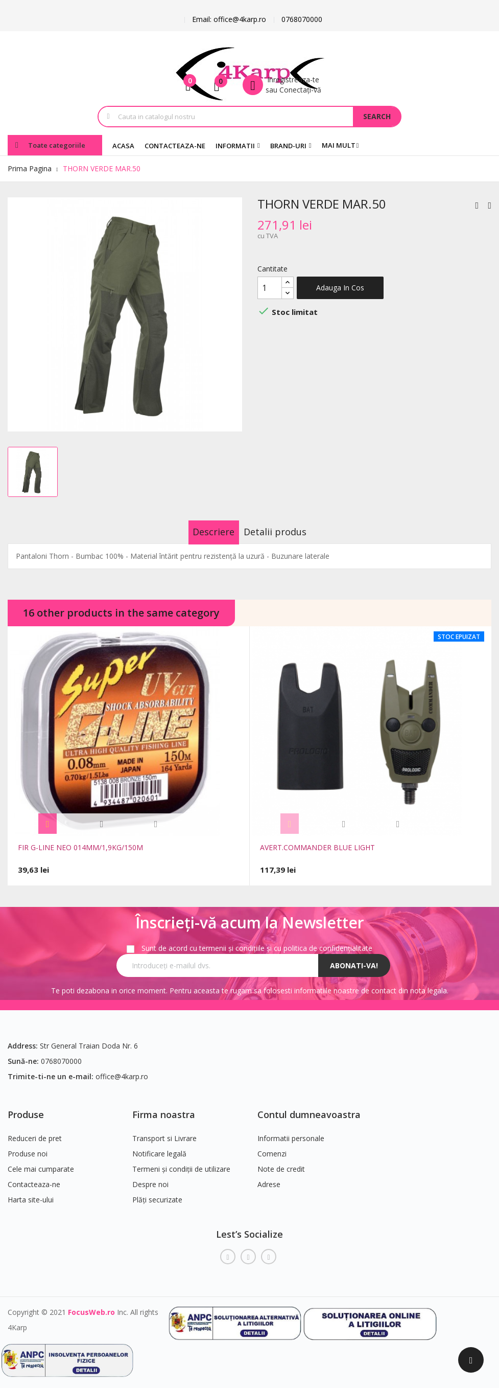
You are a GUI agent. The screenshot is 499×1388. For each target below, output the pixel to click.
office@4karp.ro (122, 1070)
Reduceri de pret (35, 1132)
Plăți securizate (157, 1193)
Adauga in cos (340, 287)
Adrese (268, 1178)
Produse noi (27, 1147)
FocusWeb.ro (91, 1305)
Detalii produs (285, 532)
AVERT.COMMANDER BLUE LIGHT (317, 847)
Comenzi (272, 1147)
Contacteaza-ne (34, 1178)
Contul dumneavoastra (309, 1108)
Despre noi (150, 1178)
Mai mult (338, 145)
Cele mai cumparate (41, 1163)
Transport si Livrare (164, 1132)
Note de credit (281, 1163)
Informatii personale (290, 1132)
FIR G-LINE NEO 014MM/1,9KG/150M (80, 847)
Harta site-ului (31, 1193)
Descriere (203, 532)
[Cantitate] (269, 288)
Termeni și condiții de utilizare (181, 1163)
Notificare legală (159, 1147)
